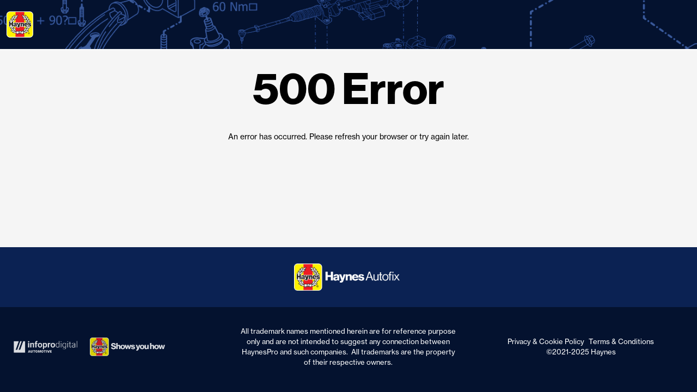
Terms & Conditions (621, 341)
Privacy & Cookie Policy (546, 341)
